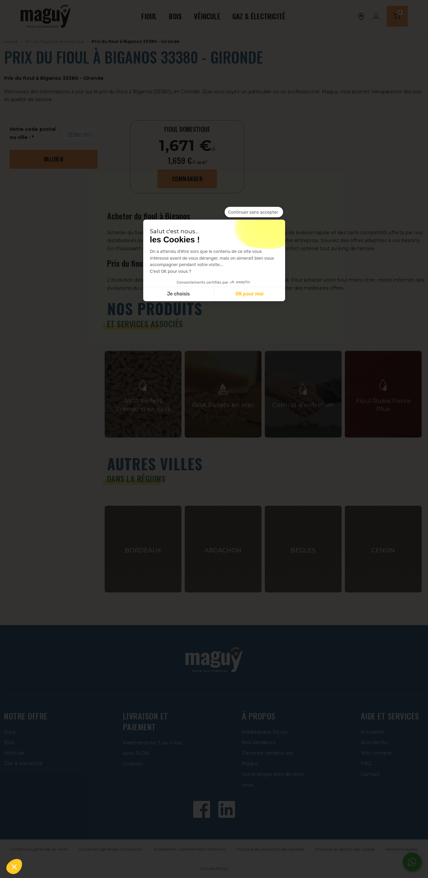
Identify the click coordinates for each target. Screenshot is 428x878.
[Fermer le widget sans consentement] (254, 212)
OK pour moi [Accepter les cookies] (249, 294)
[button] (14, 866)
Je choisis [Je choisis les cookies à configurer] (178, 294)
